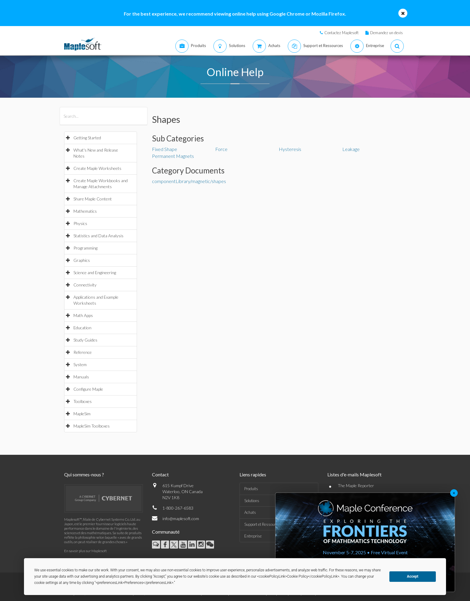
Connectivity (85, 284)
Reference (82, 352)
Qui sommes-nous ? (84, 474)
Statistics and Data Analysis (98, 235)
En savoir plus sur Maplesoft (85, 551)
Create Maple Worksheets (97, 168)
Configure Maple (88, 389)
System (80, 364)
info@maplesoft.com (180, 518)
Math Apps (83, 315)
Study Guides (85, 339)
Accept (412, 576)
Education (82, 327)
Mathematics (85, 211)
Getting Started (87, 137)
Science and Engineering (94, 272)
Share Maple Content (92, 198)
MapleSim (82, 413)
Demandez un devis (386, 32)
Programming (85, 247)
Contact (160, 474)
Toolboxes (82, 401)
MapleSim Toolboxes (91, 425)
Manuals (81, 376)
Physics (80, 223)
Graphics (81, 260)
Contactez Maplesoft (341, 32)
